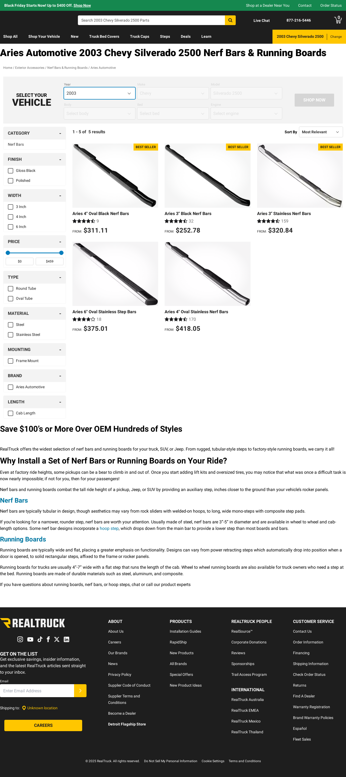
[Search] (157, 20)
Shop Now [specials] (82, 5)
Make (141, 84)
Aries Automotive (30, 387)
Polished (23, 180)
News (113, 664)
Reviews (238, 653)
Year (67, 84)
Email (4, 681)
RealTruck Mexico (246, 721)
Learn (206, 36)
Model (215, 84)
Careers (114, 642)
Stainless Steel (28, 334)
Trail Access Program (249, 674)
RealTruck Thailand (247, 732)
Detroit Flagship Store (127, 724)
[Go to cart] (338, 20)
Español (300, 728)
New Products (182, 653)
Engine (216, 105)
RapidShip (178, 642)
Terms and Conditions (245, 761)
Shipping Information (310, 664)
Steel (20, 324)
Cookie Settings (213, 761)
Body (67, 105)
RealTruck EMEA (245, 710)
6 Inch (21, 226)
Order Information (308, 642)
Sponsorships (242, 664)
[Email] (37, 690)
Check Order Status (309, 674)
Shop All (10, 36)
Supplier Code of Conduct (129, 685)
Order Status (331, 5)
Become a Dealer (122, 713)
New (74, 36)
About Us (116, 631)
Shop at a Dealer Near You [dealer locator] (268, 5)
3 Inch (21, 207)
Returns (299, 685)
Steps (165, 36)
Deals (186, 36)
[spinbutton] (20, 261)
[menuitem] (10, 37)
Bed (140, 105)
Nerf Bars (16, 144)
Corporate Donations (249, 642)
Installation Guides (185, 631)
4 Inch (21, 216)
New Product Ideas (186, 685)
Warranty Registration (311, 707)
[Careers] (43, 725)
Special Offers (181, 674)
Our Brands (117, 653)
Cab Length (25, 413)
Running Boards (23, 539)
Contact (305, 5)
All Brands (178, 664)
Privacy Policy (119, 674)
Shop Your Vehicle (44, 36)
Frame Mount (27, 361)
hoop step (109, 528)
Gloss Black (25, 170)
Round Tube (26, 288)
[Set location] (40, 708)
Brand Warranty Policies (313, 717)
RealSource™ (242, 631)
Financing (301, 653)
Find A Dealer (304, 696)
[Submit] (80, 690)
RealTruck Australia (247, 699)
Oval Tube (24, 298)
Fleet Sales (302, 739)
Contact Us (302, 631)
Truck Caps (139, 36)
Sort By (291, 132)
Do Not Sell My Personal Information (170, 761)
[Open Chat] (257, 20)
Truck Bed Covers (104, 36)
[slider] (8, 253)
